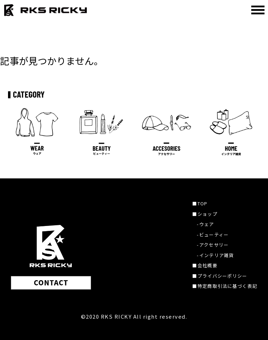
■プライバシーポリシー (219, 275)
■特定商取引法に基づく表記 (224, 286)
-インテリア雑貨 (215, 255)
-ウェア (205, 224)
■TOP (199, 203)
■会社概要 (204, 265)
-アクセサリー (213, 244)
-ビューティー (213, 234)
